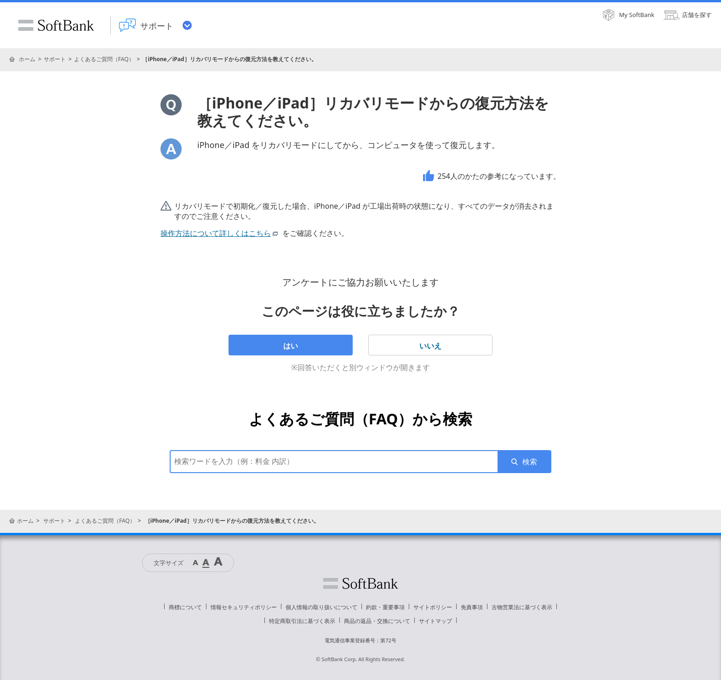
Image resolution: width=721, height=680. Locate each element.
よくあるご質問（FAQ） (104, 59)
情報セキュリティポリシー (244, 607)
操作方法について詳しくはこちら (220, 233)
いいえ (430, 346)
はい (290, 346)
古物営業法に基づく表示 (522, 607)
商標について (185, 607)
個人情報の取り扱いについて (321, 607)
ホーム (27, 59)
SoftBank (56, 25)
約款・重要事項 (385, 607)
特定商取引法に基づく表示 (302, 621)
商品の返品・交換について (377, 621)
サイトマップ (435, 621)
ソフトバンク (360, 583)
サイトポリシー (432, 607)
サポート (55, 59)
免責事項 (472, 607)
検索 (529, 462)
